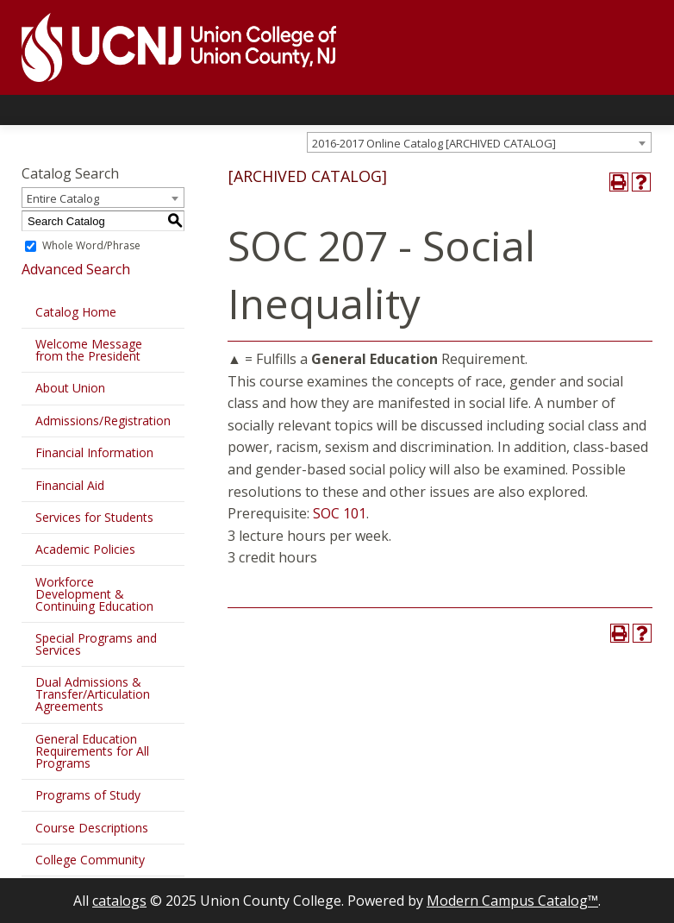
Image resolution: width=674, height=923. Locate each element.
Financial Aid (69, 485)
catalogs (119, 900)
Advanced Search (76, 269)
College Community (90, 859)
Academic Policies (85, 549)
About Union (70, 388)
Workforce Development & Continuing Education (94, 594)
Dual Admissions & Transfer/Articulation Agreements (92, 694)
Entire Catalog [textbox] (63, 198)
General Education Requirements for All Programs (92, 751)
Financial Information (94, 452)
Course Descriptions (91, 827)
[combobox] (479, 142)
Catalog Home (75, 312)
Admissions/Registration (103, 420)
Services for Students (94, 517)
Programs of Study (87, 795)
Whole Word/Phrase (91, 245)
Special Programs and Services (96, 644)
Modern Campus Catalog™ (512, 900)
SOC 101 (339, 513)
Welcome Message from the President (88, 350)
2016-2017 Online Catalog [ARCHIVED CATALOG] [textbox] (434, 143)
